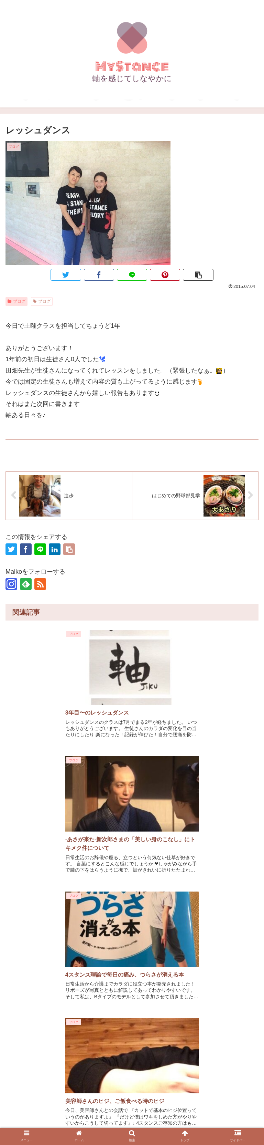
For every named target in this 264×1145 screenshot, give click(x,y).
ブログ (16, 301)
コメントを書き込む (132, 1048)
